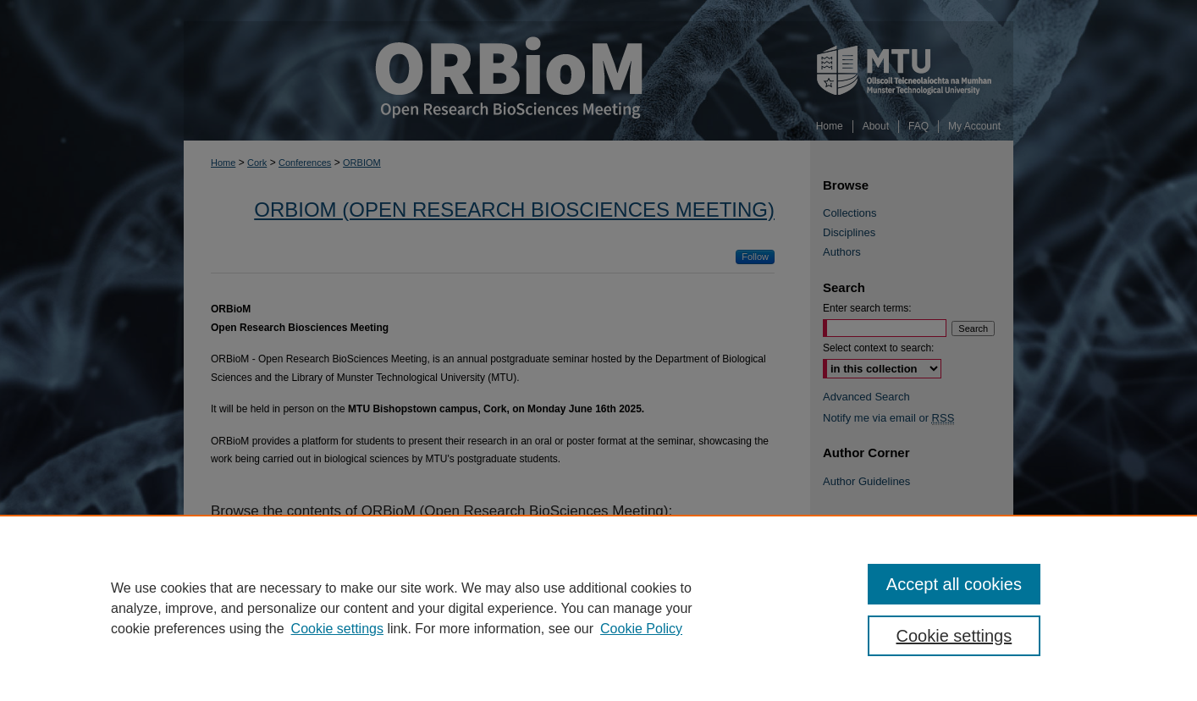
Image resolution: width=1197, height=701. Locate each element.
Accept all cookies (954, 584)
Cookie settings (337, 628)
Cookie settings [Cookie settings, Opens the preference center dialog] (954, 635)
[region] (598, 608)
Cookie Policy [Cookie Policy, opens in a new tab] (641, 628)
